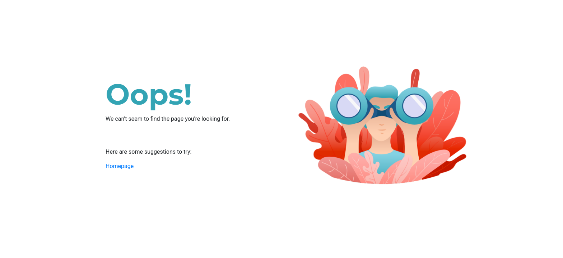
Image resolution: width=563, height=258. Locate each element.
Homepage (120, 166)
